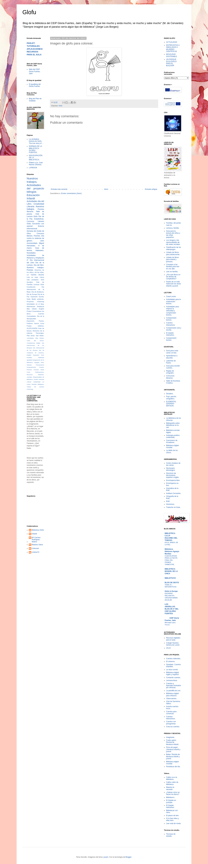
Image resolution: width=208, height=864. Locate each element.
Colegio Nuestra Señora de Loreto (173, 644)
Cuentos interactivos (170, 324)
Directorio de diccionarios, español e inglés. (172, 475)
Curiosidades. (31, 316)
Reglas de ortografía (170, 372)
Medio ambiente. (38, 299)
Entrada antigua (151, 189)
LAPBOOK (33, 168)
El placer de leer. (172, 815)
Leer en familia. (172, 272)
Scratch (36, 379)
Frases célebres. (35, 326)
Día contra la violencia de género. (35, 238)
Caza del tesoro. (35, 340)
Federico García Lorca (35, 323)
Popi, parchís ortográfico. (171, 398)
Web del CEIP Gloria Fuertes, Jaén (34, 71)
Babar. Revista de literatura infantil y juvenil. (173, 756)
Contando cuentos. (173, 678)
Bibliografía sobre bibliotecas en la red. (173, 425)
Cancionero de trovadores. (171, 441)
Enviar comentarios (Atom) (71, 193)
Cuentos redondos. (173, 659)
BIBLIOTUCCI (170, 578)
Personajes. (40, 333)
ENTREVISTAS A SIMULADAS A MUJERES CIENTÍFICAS (172, 48)
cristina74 (35, 552)
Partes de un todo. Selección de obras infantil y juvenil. (173, 284)
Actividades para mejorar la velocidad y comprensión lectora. (172, 311)
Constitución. (31, 287)
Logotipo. (37, 362)
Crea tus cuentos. (173, 727)
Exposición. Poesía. (35, 321)
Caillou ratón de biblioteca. (172, 783)
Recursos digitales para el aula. (173, 639)
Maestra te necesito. (170, 788)
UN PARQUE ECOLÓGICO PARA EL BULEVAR (171, 62)
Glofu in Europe (171, 591)
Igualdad (29, 360)
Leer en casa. (32, 277)
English (29, 355)
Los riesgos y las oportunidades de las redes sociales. (173, 242)
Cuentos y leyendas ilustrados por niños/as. (173, 685)
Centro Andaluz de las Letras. (173, 464)
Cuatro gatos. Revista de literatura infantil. (172, 742)
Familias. (29, 357)
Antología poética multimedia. (173, 436)
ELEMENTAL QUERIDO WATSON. (171, 404)
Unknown (35, 548)
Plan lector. (31, 335)
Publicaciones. (39, 372)
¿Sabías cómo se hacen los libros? (173, 793)
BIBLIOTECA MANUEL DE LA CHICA (171, 571)
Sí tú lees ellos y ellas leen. (172, 819)
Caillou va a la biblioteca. (171, 778)
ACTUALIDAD (171, 42)
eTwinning (30, 389)
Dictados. (169, 394)
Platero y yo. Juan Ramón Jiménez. (36, 164)
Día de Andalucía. (37, 292)
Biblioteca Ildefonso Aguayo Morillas (172, 551)
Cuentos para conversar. (171, 713)
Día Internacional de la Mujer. (35, 289)
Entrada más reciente (59, 189)
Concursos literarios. (170, 377)
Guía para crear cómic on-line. (172, 352)
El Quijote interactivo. (170, 334)
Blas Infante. (40, 338)
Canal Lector (171, 296)
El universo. (39, 353)
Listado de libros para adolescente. (173, 253)
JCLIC (168, 648)
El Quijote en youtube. (171, 801)
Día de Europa (32, 294)
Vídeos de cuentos (35, 387)
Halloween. (40, 250)
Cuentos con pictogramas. (171, 723)
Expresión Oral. (38, 355)
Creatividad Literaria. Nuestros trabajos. (35, 206)
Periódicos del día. (173, 767)
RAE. (168, 501)
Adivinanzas (31, 306)
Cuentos (41, 314)
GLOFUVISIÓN (32, 328)
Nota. (42, 362)
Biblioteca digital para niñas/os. (172, 694)
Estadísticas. (39, 219)
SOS (42, 280)
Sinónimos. (170, 504)
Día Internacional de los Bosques (35, 345)
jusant (106, 857)
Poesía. (41, 367)
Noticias (29, 365)
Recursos (30, 374)
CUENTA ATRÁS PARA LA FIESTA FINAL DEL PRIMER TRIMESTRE (171, 560)
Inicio (106, 189)
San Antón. (40, 335)
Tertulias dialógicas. (37, 384)
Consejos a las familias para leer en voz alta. (172, 266)
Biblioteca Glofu (38, 530)
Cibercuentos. (171, 699)
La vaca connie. (172, 670)
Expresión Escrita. (37, 297)
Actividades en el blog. (35, 304)
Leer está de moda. (173, 823)
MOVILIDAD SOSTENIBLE (171, 55)
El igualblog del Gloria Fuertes (35, 85)
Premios (29, 369)
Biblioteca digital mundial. (172, 446)
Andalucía (40, 306)
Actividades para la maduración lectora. (173, 301)
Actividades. (30, 338)
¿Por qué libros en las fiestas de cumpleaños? (173, 277)
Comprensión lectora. (171, 319)
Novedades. (31, 253)
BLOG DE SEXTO (172, 583)
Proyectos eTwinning (35, 301)
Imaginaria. (170, 737)
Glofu (29, 12)
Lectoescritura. (172, 680)
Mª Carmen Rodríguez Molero (36, 540)
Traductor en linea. (173, 507)
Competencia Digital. (33, 343)
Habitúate (41, 357)
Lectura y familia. (172, 228)
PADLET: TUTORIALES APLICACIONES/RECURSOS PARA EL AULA (35, 49)
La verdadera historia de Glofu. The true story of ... (36, 141)
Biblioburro (170, 797)
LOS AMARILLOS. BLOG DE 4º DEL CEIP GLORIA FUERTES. (172, 609)
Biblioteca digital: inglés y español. (172, 673)
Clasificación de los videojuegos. (173, 248)
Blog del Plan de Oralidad (35, 100)
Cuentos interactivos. (170, 718)
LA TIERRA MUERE (35, 275)
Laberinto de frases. (171, 362)
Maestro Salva (37, 545)
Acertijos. (30, 282)
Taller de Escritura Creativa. (173, 382)
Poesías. (30, 270)
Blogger (128, 857)
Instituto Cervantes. (173, 493)
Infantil (34, 534)
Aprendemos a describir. (171, 357)
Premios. (37, 236)
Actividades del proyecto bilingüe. (35, 188)
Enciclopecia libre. (173, 480)
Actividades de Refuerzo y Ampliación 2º (35, 257)
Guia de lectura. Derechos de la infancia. (35, 330)
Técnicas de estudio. (170, 835)
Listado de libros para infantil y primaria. (172, 259)
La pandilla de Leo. (173, 691)
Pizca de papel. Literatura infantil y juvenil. (173, 749)
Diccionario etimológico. (170, 469)
